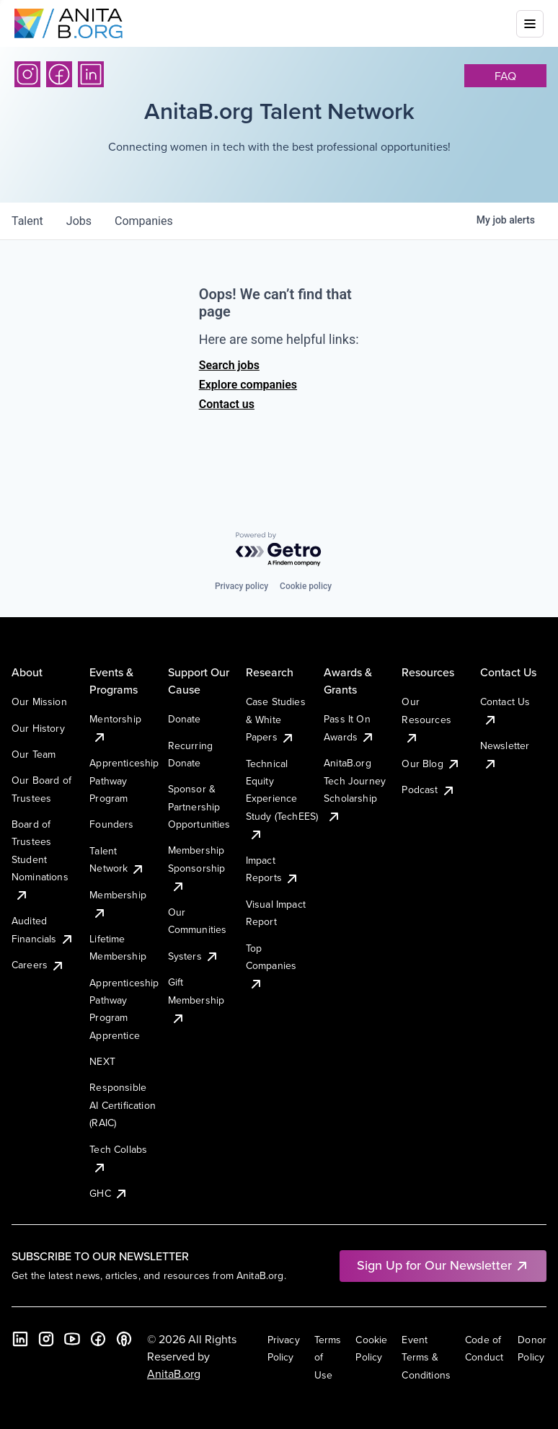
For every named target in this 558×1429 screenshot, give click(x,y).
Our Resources (426, 719)
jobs (79, 221)
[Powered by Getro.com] (279, 549)
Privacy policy (241, 586)
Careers (38, 964)
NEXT (102, 1061)
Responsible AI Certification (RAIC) (122, 1105)
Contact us (226, 404)
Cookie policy (306, 586)
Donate (184, 719)
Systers (193, 956)
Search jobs (229, 365)
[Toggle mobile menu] (530, 23)
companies (144, 221)
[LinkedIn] (91, 74)
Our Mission (39, 701)
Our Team (34, 754)
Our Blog (431, 763)
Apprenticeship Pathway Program (124, 780)
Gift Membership (196, 1000)
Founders (111, 824)
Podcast (428, 789)
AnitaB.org (173, 1373)
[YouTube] (72, 1339)
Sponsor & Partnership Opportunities (199, 806)
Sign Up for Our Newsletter (443, 1265)
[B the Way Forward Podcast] (124, 1339)
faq (505, 76)
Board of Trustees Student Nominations (40, 859)
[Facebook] (59, 74)
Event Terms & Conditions (426, 1357)
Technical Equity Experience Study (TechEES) (282, 798)
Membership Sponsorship (197, 868)
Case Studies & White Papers (276, 719)
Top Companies (271, 966)
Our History (38, 728)
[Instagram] (27, 74)
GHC (108, 1193)
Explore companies (248, 384)
